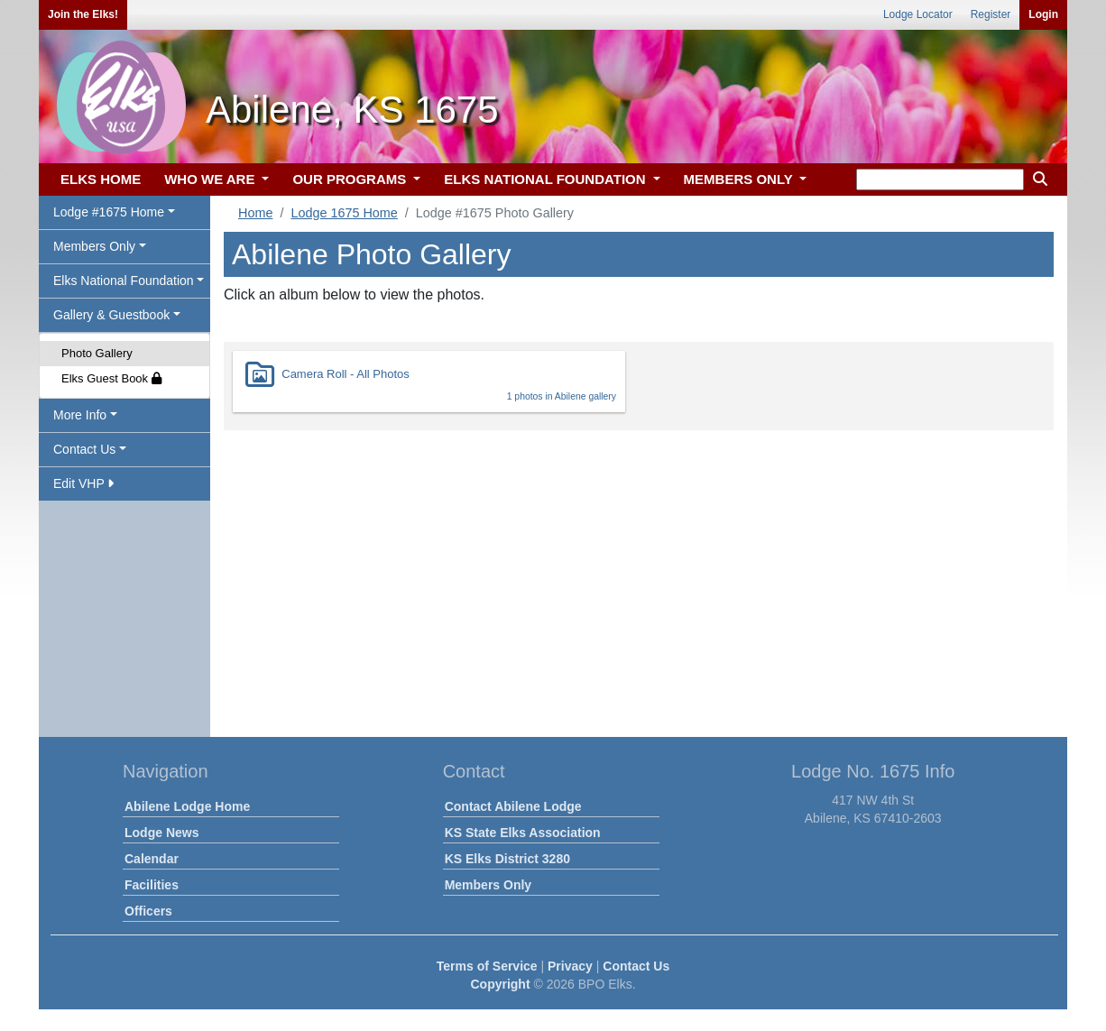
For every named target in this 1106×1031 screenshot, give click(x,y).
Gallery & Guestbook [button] (111, 315)
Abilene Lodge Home (187, 806)
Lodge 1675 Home (343, 213)
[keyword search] (940, 179)
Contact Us (636, 966)
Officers (148, 911)
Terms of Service (487, 966)
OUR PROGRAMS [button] (351, 179)
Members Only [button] (94, 246)
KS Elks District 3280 (507, 858)
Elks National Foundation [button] (123, 280)
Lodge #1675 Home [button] (108, 212)
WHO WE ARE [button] (211, 179)
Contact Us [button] (84, 449)
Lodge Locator (918, 14)
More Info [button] (79, 415)
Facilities (151, 885)
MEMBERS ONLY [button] (740, 179)
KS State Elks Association (523, 832)
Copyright (500, 984)
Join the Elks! (83, 14)
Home (255, 213)
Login (1043, 14)
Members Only (488, 885)
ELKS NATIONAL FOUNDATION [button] (547, 179)
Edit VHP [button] (83, 483)
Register (991, 14)
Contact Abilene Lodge (513, 806)
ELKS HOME (100, 179)
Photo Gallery (97, 353)
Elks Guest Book (111, 378)
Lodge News (161, 832)
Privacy (570, 966)
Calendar (151, 858)
